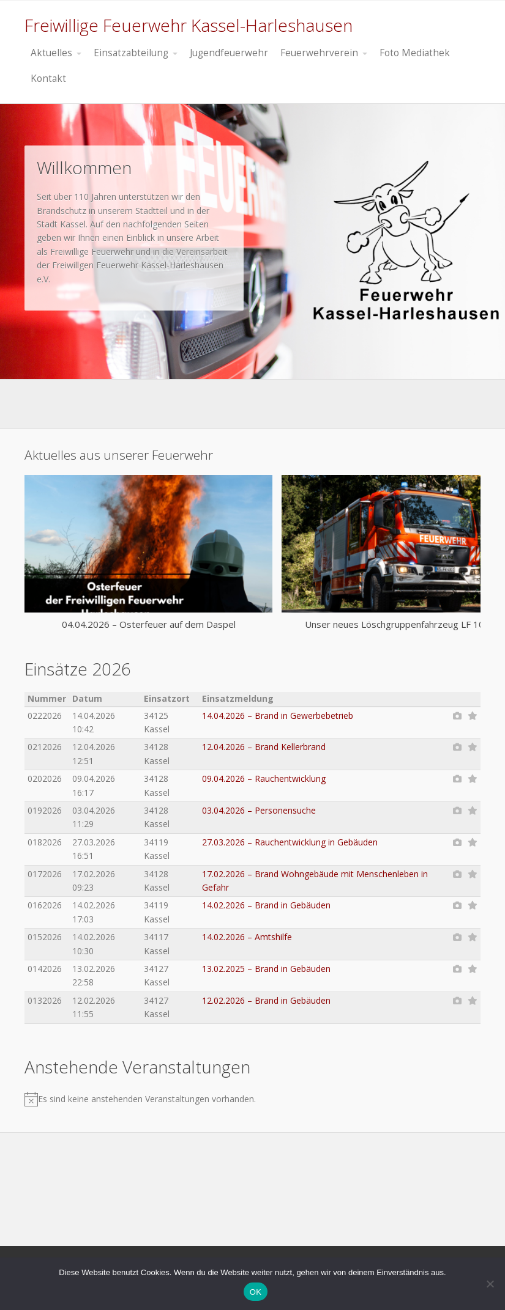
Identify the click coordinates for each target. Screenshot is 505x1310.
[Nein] (490, 1284)
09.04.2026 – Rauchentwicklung (264, 778)
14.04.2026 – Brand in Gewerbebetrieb (277, 715)
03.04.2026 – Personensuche (259, 810)
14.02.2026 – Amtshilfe (247, 937)
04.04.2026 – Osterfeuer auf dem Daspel (149, 624)
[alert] (237, 1099)
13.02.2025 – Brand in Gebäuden (266, 968)
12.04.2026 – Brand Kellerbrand (264, 747)
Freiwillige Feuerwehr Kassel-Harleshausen (188, 25)
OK (255, 1292)
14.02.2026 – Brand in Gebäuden (266, 905)
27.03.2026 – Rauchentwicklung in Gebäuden (290, 842)
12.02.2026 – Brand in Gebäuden (266, 1000)
